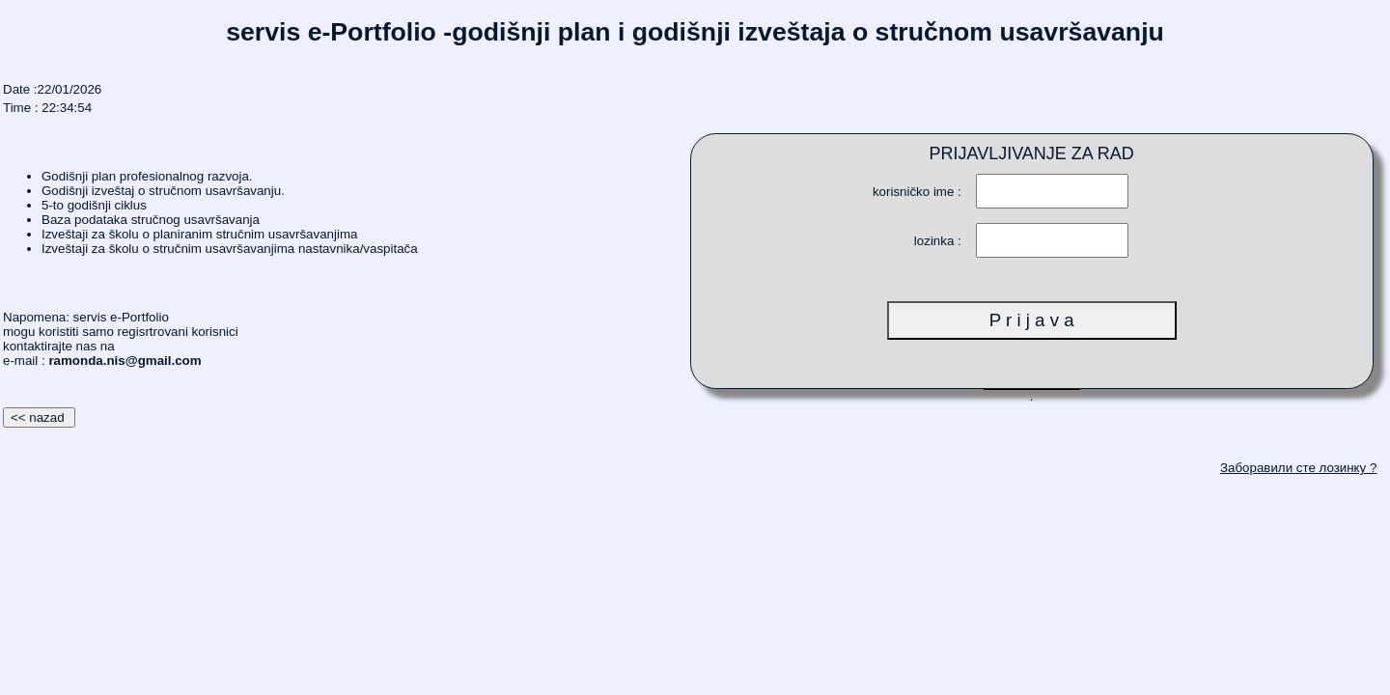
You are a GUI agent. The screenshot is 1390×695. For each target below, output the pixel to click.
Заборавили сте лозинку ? (1298, 467)
